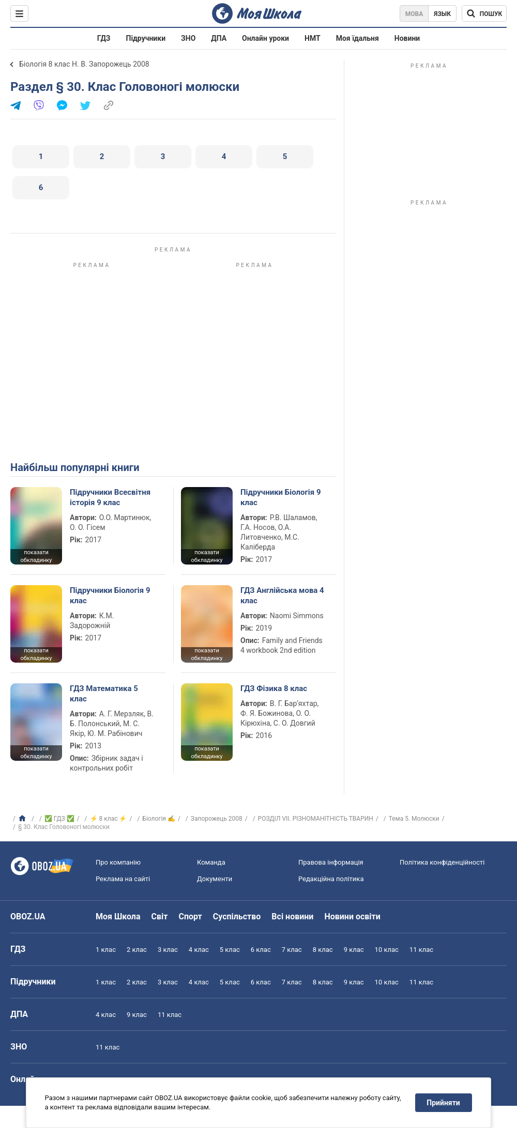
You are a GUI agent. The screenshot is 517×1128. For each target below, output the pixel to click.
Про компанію (118, 862)
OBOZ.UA (27, 916)
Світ (159, 916)
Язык (442, 14)
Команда (211, 862)
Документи (214, 879)
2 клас (137, 949)
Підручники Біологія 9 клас (280, 497)
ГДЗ (104, 38)
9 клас (354, 949)
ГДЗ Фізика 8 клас (273, 688)
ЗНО (188, 38)
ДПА (218, 38)
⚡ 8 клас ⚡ (108, 818)
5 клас (230, 949)
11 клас (421, 949)
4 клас (199, 949)
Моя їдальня (357, 38)
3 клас (168, 949)
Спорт (190, 916)
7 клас (292, 949)
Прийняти (443, 1103)
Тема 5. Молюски (414, 818)
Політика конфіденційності (442, 862)
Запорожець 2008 (216, 818)
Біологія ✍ (158, 818)
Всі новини (292, 916)
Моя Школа (118, 916)
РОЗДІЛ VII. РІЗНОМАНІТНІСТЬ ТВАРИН (315, 818)
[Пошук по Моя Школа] (484, 13)
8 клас (323, 949)
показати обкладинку (36, 556)
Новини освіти (352, 916)
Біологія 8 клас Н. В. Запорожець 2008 (84, 64)
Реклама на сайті (123, 879)
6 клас (261, 949)
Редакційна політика (330, 879)
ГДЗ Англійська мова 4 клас (282, 595)
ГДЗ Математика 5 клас (104, 693)
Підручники (146, 38)
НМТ (313, 38)
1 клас (106, 949)
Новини (407, 38)
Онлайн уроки (265, 38)
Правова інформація (330, 862)
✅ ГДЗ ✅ (59, 818)
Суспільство (237, 916)
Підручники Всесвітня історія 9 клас (110, 497)
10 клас (387, 949)
